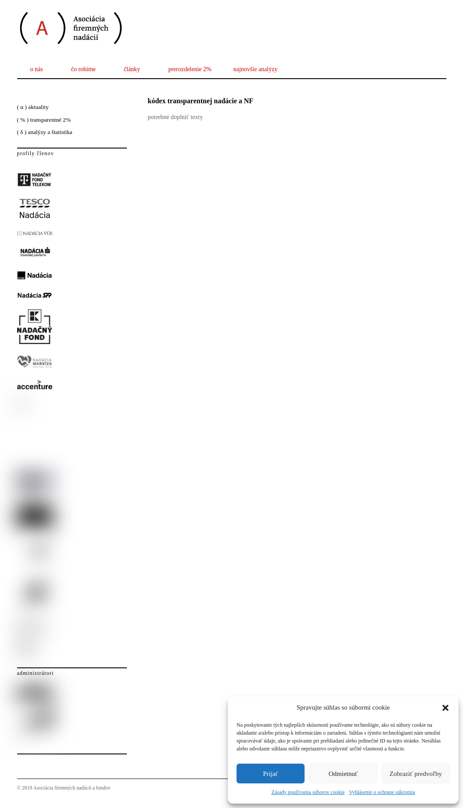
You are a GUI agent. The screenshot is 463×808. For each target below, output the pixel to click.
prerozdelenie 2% (189, 69)
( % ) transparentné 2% (44, 119)
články (132, 69)
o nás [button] (36, 69)
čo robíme (83, 69)
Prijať (270, 773)
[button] (445, 707)
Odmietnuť (343, 773)
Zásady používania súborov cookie (308, 792)
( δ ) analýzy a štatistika (44, 132)
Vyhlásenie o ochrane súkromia (382, 792)
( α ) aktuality (33, 107)
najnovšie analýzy (255, 69)
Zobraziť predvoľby (416, 773)
